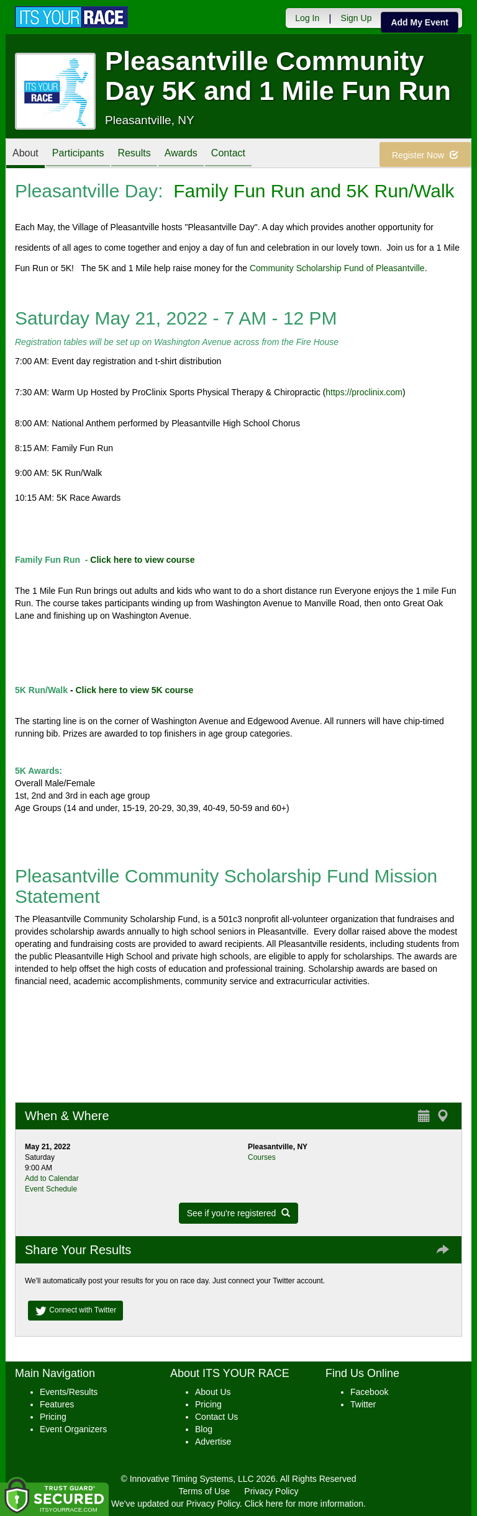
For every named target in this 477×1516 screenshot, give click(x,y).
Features (57, 1404)
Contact (228, 154)
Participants (78, 154)
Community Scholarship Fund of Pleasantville (337, 268)
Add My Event (419, 22)
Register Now (425, 155)
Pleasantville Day (86, 191)
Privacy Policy (271, 1491)
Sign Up (356, 18)
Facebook (369, 1392)
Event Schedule (51, 1189)
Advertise (213, 1441)
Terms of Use (204, 1491)
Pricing (53, 1417)
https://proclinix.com (363, 392)
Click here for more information (304, 1504)
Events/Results (69, 1392)
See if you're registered (238, 1213)
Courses (262, 1157)
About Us (213, 1392)
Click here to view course (142, 560)
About (25, 154)
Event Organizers (73, 1429)
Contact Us (216, 1417)
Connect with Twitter (75, 1310)
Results (133, 154)
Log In (307, 18)
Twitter (363, 1404)
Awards (181, 154)
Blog (203, 1429)
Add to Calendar (52, 1178)
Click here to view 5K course (135, 690)
